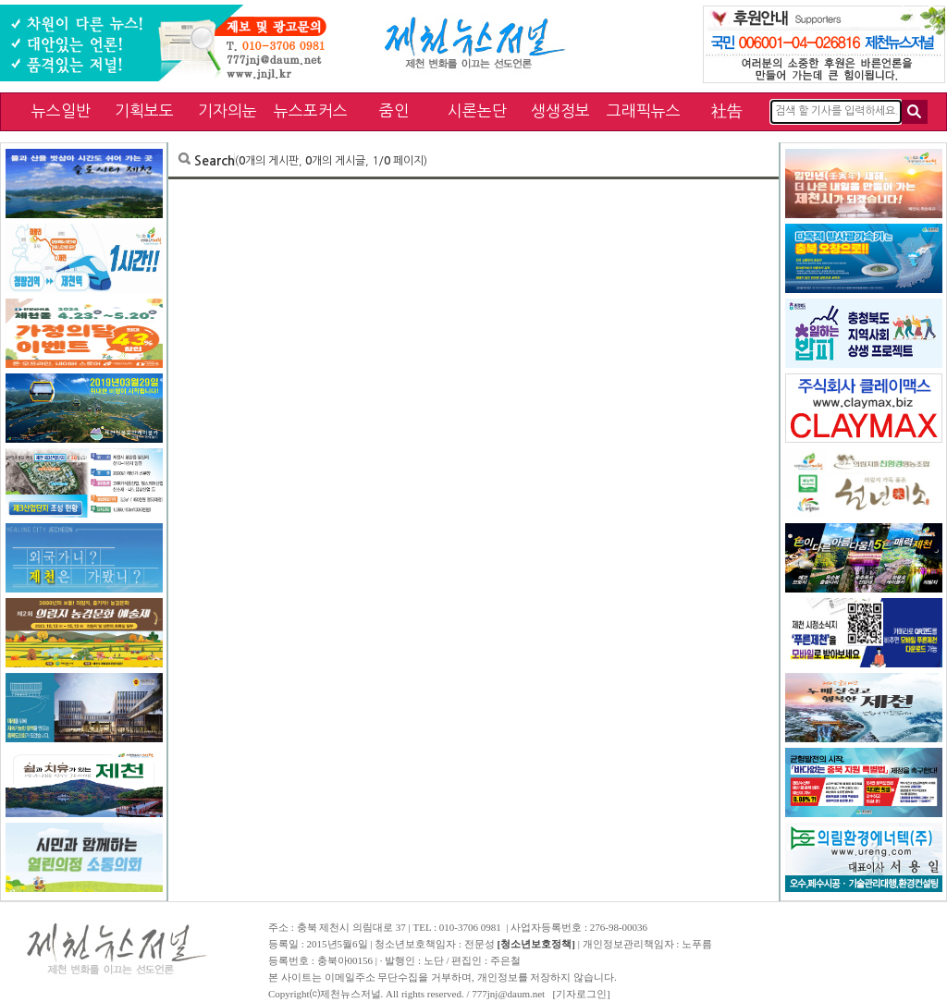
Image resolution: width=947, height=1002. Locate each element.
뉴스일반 (61, 110)
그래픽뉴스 (644, 110)
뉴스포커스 (311, 110)
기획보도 (144, 110)
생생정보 (560, 110)
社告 (727, 110)
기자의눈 (227, 110)
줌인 (394, 110)
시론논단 (477, 110)
